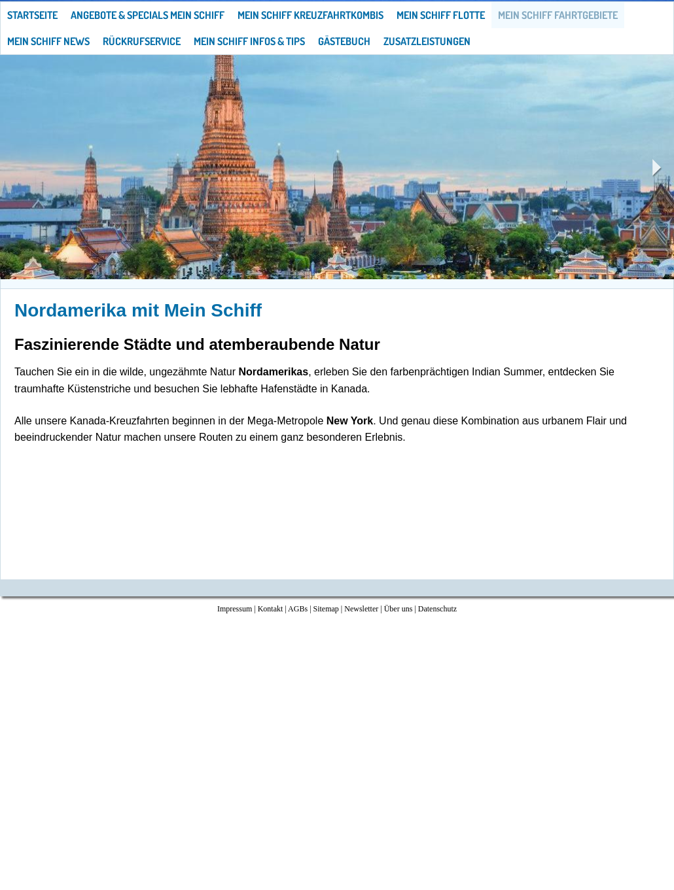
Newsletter (361, 608)
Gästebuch (344, 41)
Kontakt (270, 608)
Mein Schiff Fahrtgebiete (558, 15)
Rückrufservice (142, 41)
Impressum (234, 608)
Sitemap (326, 608)
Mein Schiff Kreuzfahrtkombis (310, 15)
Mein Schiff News (48, 41)
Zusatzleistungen (426, 41)
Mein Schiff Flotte (441, 15)
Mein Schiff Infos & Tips (249, 41)
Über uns (398, 608)
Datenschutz (437, 608)
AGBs (298, 608)
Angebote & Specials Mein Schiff (147, 15)
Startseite (32, 15)
